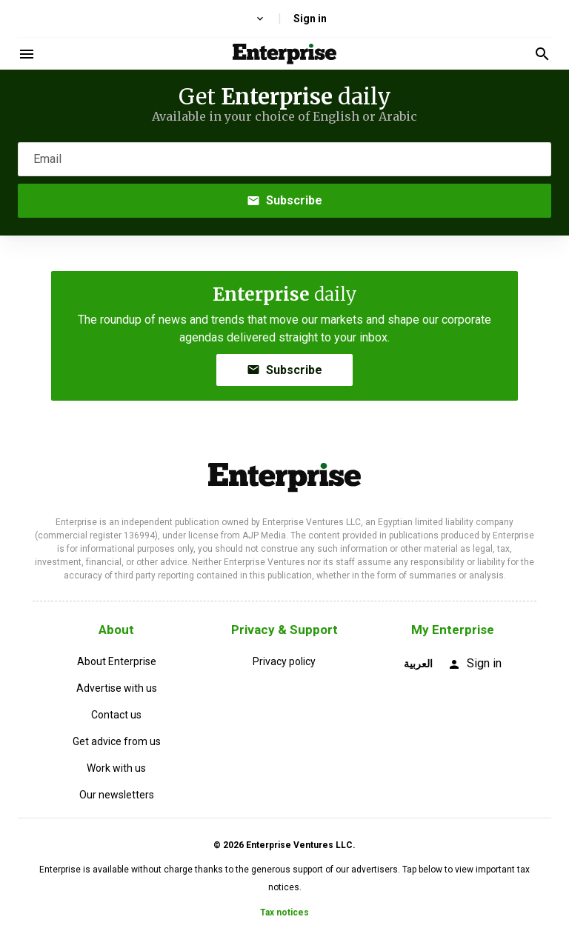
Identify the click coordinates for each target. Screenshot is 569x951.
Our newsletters (116, 795)
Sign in (310, 18)
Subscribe (284, 200)
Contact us (116, 715)
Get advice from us (117, 741)
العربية (418, 664)
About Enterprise (116, 661)
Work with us (116, 768)
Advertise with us (116, 688)
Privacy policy (284, 661)
